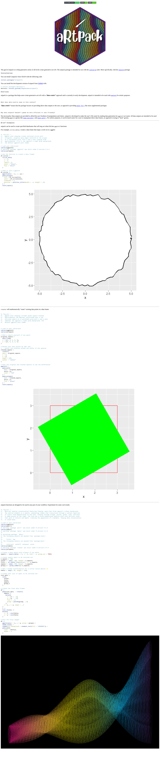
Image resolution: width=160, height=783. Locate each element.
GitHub (40, 84)
